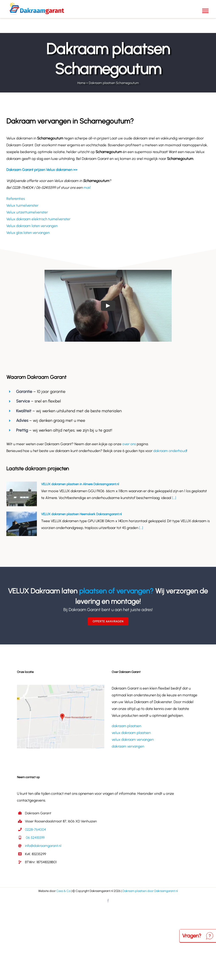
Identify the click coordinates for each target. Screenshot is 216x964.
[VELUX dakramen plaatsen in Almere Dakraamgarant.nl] (21, 494)
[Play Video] (108, 306)
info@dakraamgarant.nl (43, 846)
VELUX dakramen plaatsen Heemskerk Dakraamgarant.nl (81, 514)
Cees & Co (63, 891)
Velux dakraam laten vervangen (32, 226)
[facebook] (108, 900)
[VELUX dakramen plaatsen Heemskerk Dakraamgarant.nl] (21, 524)
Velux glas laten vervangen (28, 232)
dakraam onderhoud (170, 451)
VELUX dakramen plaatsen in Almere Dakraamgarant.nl (80, 484)
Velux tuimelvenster (22, 205)
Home (81, 83)
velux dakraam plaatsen (131, 733)
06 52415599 (35, 838)
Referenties (15, 198)
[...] (173, 498)
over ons (129, 444)
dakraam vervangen (128, 746)
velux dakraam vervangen (133, 739)
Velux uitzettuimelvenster (27, 212)
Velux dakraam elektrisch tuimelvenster (38, 219)
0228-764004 (35, 830)
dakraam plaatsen (126, 726)
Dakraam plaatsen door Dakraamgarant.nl (150, 891)
